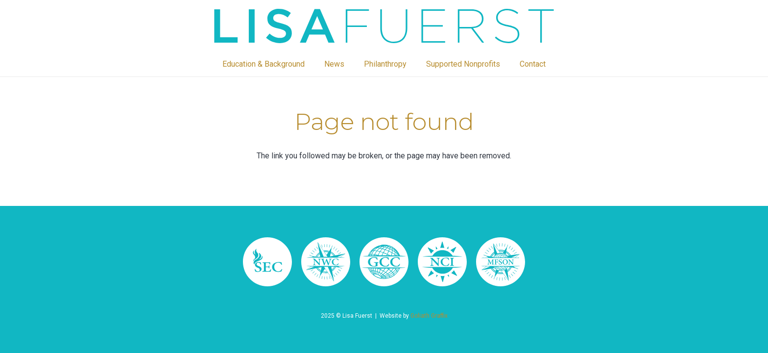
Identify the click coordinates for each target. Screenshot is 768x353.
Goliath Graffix (429, 315)
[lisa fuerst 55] (383, 26)
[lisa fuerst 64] (442, 261)
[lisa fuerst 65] (384, 261)
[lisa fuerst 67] (325, 261)
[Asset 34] (267, 261)
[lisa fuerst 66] (500, 261)
